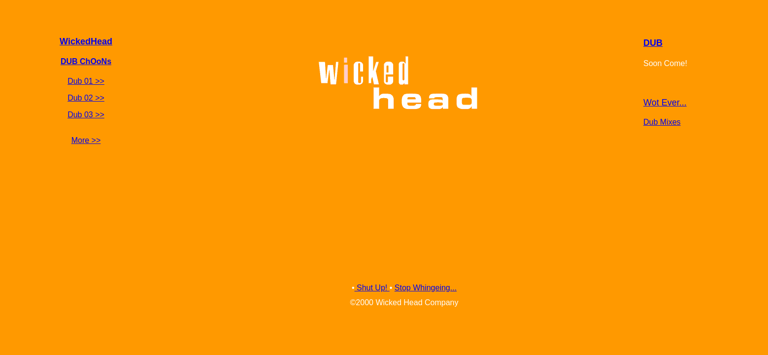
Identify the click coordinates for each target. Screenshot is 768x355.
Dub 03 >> (85, 114)
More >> (86, 140)
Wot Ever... (665, 102)
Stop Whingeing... (426, 288)
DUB (653, 43)
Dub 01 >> (85, 81)
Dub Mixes (662, 122)
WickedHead (86, 41)
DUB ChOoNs (86, 61)
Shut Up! (372, 288)
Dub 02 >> (85, 98)
